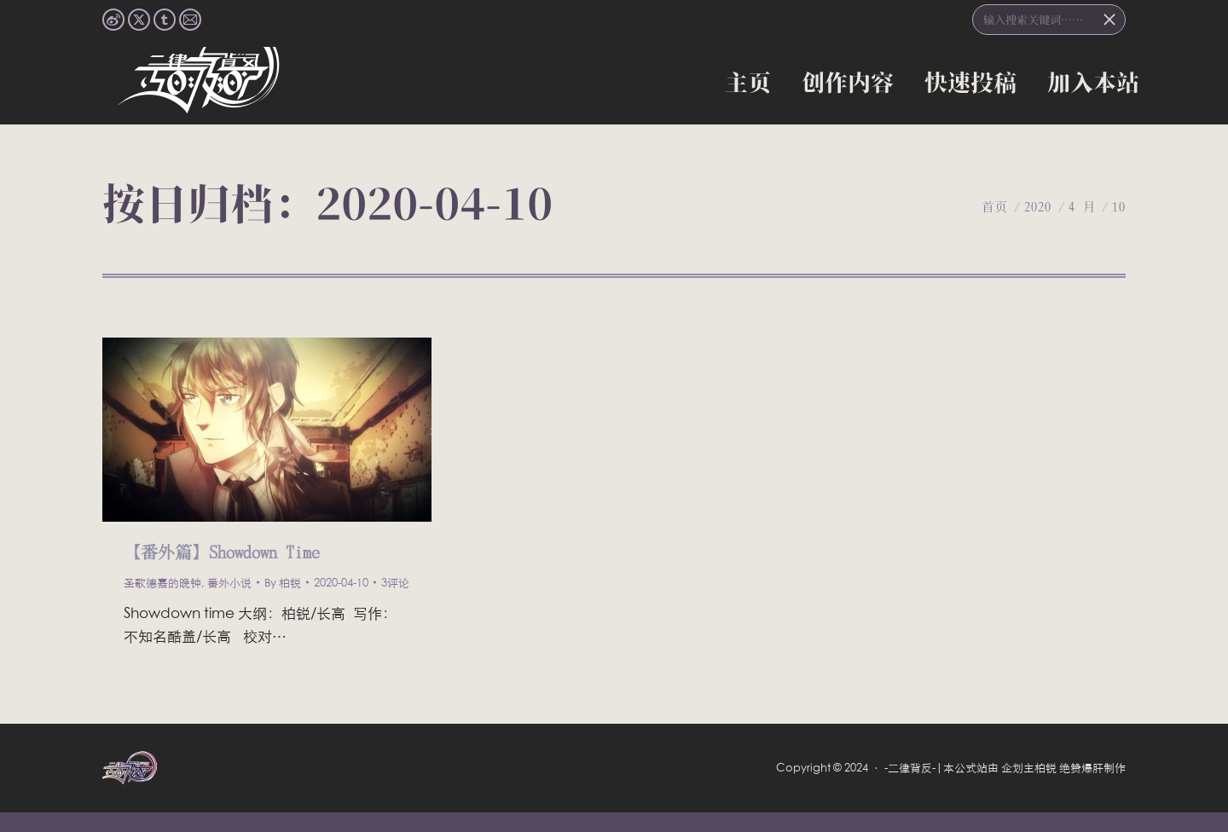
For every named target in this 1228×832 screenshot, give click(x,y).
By (282, 582)
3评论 (395, 582)
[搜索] (1049, 19)
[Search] (1109, 19)
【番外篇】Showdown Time (222, 551)
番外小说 (229, 582)
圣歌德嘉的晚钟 (162, 582)
